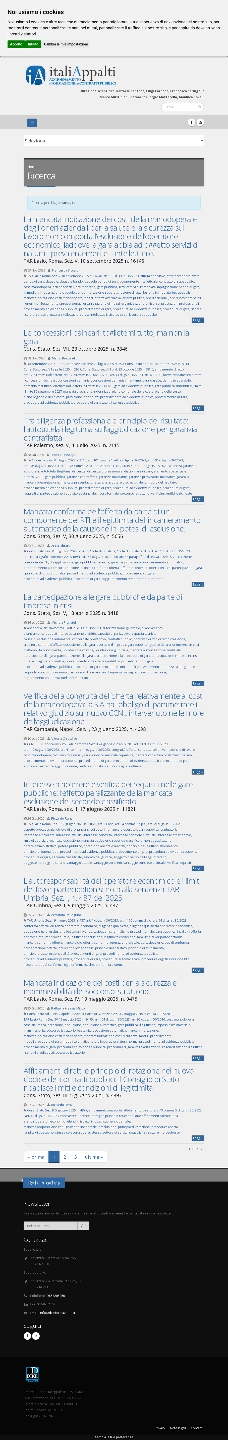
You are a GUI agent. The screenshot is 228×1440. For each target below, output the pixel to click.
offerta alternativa (107, 298)
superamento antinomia (42, 678)
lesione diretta (131, 292)
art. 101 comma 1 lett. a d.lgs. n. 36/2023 (117, 460)
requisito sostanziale (80, 493)
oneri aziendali (157, 298)
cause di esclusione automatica (47, 639)
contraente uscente (75, 1116)
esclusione (73, 1025)
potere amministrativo (40, 846)
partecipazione (152, 942)
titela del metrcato (74, 678)
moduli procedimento (155, 1036)
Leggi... (198, 320)
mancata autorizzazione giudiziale (155, 650)
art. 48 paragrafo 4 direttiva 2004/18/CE (148, 557)
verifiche (157, 493)
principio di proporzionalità (45, 573)
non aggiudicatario (158, 840)
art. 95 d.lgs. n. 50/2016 (148, 1019)
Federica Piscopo (63, 455)
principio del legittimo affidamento (152, 846)
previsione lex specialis (76, 948)
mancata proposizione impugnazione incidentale (60, 1127)
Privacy (160, 1428)
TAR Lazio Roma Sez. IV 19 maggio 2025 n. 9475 (58, 1019)
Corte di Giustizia (102, 551)
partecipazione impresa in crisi (175, 656)
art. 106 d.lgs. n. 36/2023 (41, 466)
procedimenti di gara (86, 953)
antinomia (34, 628)
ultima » (94, 1157)
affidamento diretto (169, 369)
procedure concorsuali (119, 667)
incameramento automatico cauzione (51, 568)
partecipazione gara (187, 568)
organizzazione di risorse (140, 303)
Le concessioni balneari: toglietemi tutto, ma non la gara (106, 336)
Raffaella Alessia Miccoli (68, 1008)
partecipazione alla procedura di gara (122, 656)
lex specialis (181, 292)
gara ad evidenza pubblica (133, 386)
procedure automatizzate (121, 959)
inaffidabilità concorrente (42, 650)
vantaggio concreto (108, 863)
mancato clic (73, 942)
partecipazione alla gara (75, 656)
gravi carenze (129, 287)
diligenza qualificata (113, 926)
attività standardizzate (183, 276)
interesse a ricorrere (39, 835)
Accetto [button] (16, 44)
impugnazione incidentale (110, 1121)
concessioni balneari (40, 380)
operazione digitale (124, 942)
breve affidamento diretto (182, 375)
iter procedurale (57, 937)
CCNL (31, 744)
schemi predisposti (39, 1052)
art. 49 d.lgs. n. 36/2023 (42, 1116)
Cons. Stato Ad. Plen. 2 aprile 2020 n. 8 (55, 1014)
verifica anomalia (91, 766)
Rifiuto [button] (33, 44)
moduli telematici (75, 1041)
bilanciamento (152, 628)
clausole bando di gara (101, 281)
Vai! (83, 1225)
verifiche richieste (178, 493)
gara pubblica (107, 287)
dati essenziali (63, 287)
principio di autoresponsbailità (46, 953)
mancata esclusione (65, 840)
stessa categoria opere (72, 1132)
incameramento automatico (162, 562)
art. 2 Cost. (105, 824)
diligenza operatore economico (73, 926)
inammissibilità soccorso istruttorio (50, 1030)
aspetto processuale (39, 829)
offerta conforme (95, 942)
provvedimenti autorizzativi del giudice (166, 667)
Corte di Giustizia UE (132, 551)
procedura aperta (164, 1127)
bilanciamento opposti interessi (47, 633)
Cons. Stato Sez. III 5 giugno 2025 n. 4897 (57, 1110)
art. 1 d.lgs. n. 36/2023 (102, 920)
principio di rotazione (134, 1127)
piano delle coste (168, 391)
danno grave (151, 380)
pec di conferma (177, 942)
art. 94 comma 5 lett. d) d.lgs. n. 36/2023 (72, 628)
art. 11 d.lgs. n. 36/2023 (151, 744)
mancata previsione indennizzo (86, 391)
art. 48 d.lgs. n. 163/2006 (100, 557)
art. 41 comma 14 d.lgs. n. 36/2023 (85, 750)
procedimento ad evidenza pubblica (51, 309)
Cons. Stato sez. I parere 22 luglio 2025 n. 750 (90, 364)
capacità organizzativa (114, 633)
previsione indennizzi (82, 397)
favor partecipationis (95, 931)
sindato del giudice (98, 857)
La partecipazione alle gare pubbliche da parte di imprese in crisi (103, 601)
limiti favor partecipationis (163, 937)
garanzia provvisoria (144, 477)
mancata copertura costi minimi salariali (164, 755)
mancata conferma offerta (100, 568)
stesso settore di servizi (109, 1132)
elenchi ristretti (78, 1121)
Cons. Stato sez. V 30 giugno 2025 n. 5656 (57, 551)
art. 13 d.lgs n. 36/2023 (126, 375)
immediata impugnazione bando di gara (169, 287)
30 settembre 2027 (41, 364)
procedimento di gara (95, 309)
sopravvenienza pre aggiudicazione (50, 766)
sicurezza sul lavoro (123, 314)
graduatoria (169, 829)
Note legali (178, 1428)
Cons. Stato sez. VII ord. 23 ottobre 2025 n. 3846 (118, 369)
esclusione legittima (64, 931)
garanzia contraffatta (82, 477)
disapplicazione (61, 562)
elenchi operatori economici (45, 1121)
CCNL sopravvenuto (51, 744)
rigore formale (108, 493)
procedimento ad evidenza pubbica (126, 397)
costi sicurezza (35, 1025)
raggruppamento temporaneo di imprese (132, 579)
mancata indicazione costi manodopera (53, 298)
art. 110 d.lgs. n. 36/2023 (41, 750)
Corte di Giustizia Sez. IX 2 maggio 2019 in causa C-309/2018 (129, 1014)
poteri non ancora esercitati (104, 846)
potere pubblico (70, 846)
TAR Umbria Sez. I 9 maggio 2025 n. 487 (56, 920)
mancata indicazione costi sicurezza (111, 1036)
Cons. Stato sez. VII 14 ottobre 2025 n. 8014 (157, 364)
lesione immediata (157, 292)
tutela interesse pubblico (120, 402)
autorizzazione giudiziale (121, 628)
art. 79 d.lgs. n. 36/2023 (165, 824)
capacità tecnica (143, 633)
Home (32, 166)
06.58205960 (55, 1296)
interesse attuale (69, 835)
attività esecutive (152, 276)
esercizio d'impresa (111, 645)
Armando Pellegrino (66, 915)
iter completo (33, 937)
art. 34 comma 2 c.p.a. (130, 824)
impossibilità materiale (173, 1025)
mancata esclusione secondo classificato (111, 840)
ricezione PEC (179, 959)
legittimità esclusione (86, 937)
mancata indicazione (143, 1030)
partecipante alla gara (40, 656)
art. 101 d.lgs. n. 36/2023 (165, 460)
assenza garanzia (182, 466)
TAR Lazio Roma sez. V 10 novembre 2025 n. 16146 (64, 276)
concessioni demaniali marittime (117, 380)
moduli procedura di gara (42, 1041)
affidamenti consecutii (105, 1110)
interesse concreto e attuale (134, 835)
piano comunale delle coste (132, 391)
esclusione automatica (99, 1025)
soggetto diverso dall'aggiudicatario (139, 857)
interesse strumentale (174, 835)
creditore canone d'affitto (43, 645)
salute (29, 314)
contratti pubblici (119, 639)
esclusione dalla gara (79, 645)
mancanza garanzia (174, 477)
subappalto (148, 314)
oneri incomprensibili (186, 298)
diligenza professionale (105, 471)
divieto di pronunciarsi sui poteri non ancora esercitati (96, 829)
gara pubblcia (85, 562)
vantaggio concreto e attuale (145, 863)
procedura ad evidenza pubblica (137, 309)
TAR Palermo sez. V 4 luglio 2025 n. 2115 (56, 460)
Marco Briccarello (65, 358)
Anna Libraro (60, 546)
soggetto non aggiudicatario (44, 863)
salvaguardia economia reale (144, 672)
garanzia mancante (113, 477)
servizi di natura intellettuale (57, 314)
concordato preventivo (89, 639)
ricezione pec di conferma (43, 965)
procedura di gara (176, 309)
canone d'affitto (84, 633)
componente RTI (36, 562)
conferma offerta (36, 926)
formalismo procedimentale (133, 931)
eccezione (55, 1025)
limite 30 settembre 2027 (43, 391)
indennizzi (184, 386)
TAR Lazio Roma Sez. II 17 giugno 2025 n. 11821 (61, 824)
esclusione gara (35, 931)
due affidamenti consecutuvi (156, 1116)
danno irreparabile (177, 380)
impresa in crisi (187, 645)
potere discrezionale (127, 482)
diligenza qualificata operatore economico (161, 926)
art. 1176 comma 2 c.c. (135, 920)
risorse (196, 309)
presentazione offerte (40, 948)
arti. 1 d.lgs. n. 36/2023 (151, 466)
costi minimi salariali (67, 755)
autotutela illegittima (55, 471)
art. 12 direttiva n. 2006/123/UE (86, 375)
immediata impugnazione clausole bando (54, 292)
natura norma (127, 1041)
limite (198, 386)
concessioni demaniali (74, 380)
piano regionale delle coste (44, 397)
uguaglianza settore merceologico (154, 1132)
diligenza (79, 471)
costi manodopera (37, 287)
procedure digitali (154, 959)
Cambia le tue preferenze (114, 1437)
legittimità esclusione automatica (101, 1030)
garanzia (102, 562)
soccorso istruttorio (135, 493)
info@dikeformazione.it (57, 1313)
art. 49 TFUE (152, 375)
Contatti (196, 1428)
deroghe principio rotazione (112, 1116)
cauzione (185, 557)
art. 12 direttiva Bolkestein (43, 375)
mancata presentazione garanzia (85, 482)
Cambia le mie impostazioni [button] (66, 44)
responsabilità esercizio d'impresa (96, 672)
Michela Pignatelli (64, 622)
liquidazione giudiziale (111, 650)
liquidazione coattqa (78, 650)
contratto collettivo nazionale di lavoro (166, 750)
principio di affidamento (146, 948)
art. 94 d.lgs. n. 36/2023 (170, 920)
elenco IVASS (33, 477)
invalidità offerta (189, 931)
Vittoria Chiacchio (64, 738)
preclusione (107, 1127)
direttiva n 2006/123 (97, 386)
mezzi (88, 298)
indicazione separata (102, 292)
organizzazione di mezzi (101, 303)
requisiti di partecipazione (43, 493)
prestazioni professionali (180, 303)
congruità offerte (124, 750)
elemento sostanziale (170, 471)
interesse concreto (97, 835)
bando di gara (34, 281)
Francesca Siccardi (65, 270)
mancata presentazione (41, 482)
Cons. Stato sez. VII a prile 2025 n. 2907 (52, 369)
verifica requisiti (179, 863)
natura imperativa (103, 1041)
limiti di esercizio (36, 840)
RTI (150, 551)
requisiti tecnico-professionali (46, 672)
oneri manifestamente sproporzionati (53, 303)
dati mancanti (85, 287)
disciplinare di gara (138, 471)
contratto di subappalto (176, 281)
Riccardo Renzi (62, 818)
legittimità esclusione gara (123, 937)
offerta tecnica (159, 568)
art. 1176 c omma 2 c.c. (77, 466)
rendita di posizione (39, 1132)
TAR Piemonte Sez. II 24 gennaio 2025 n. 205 (100, 744)
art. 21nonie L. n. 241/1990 (114, 466)
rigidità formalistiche (79, 965)
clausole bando (71, 281)
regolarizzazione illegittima (182, 1047)
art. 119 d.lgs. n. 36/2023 (121, 276)
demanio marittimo (38, 386)
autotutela (31, 471)
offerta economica (134, 568)
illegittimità (147, 1025)
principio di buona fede (41, 851)
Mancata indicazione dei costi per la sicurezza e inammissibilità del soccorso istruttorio (100, 986)
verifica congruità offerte (123, 766)
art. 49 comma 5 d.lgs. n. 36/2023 (178, 1110)
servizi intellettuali (93, 314)
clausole (52, 281)
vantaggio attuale (79, 863)
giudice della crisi (162, 645)
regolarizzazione (148, 1047)
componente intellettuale (139, 281)
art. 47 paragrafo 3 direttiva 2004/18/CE (52, 557)
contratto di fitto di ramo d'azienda (159, 639)
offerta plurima (133, 298)
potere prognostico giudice (44, 661)
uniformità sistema (110, 965)
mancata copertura (119, 755)
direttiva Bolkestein (67, 386)
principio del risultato (160, 482)
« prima (36, 1157)
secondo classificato (67, 857)
